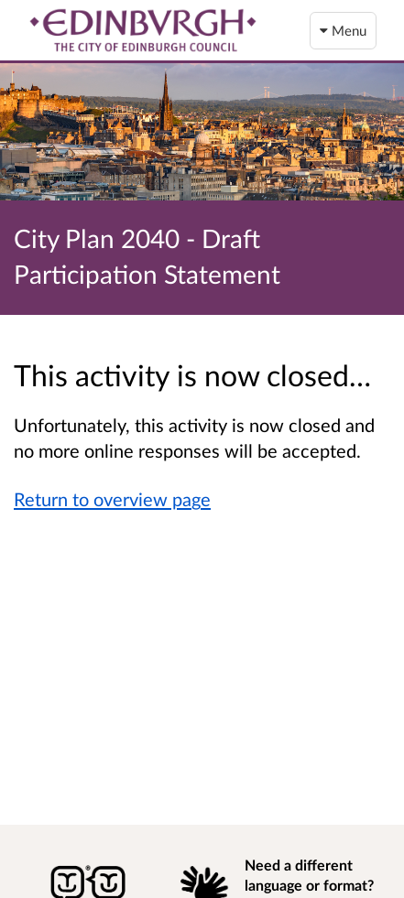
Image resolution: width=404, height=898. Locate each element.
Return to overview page (112, 499)
